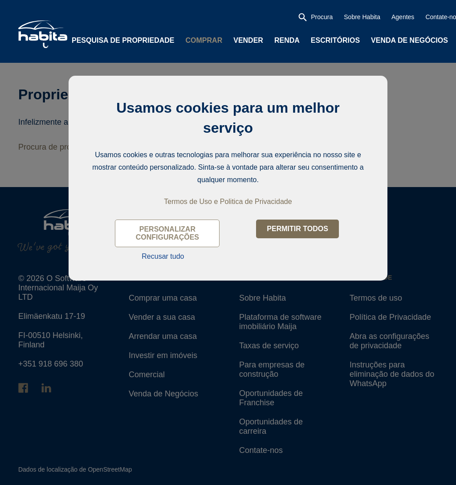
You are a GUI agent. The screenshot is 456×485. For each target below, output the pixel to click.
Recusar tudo (163, 256)
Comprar (204, 40)
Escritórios (335, 40)
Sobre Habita (362, 16)
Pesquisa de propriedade (123, 40)
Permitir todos (297, 228)
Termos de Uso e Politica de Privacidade (228, 201)
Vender (248, 40)
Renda (287, 40)
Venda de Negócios (409, 40)
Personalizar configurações (167, 233)
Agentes (402, 16)
